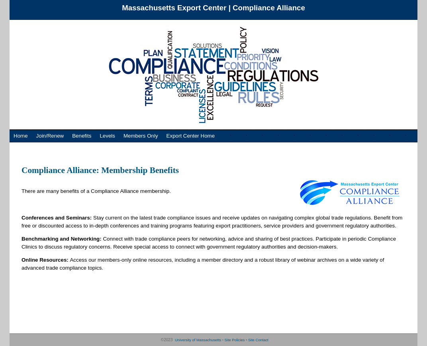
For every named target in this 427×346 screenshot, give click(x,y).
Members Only (140, 136)
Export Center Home (190, 136)
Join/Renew (50, 136)
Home (21, 136)
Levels (107, 136)
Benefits (81, 136)
